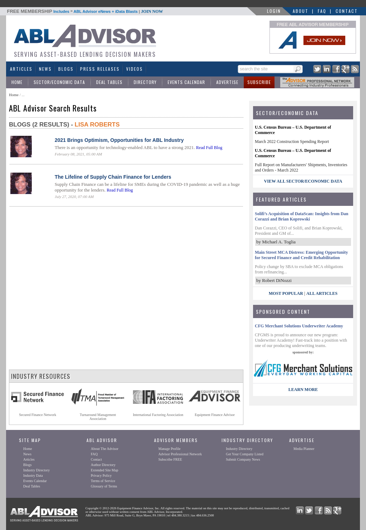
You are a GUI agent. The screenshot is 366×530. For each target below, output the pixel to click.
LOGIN (274, 11)
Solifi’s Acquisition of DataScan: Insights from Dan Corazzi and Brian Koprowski (301, 216)
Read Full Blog (209, 147)
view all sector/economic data (303, 181)
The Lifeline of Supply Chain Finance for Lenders (113, 177)
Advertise (227, 82)
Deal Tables (109, 82)
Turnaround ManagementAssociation (98, 417)
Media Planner (304, 449)
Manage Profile (169, 449)
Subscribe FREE (170, 459)
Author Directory (103, 465)
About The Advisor (104, 449)
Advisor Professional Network (180, 454)
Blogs (66, 69)
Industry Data (33, 475)
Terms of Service (103, 481)
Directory (145, 82)
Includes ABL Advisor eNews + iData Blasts (85, 11)
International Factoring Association (158, 415)
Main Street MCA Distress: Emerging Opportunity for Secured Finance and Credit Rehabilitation (301, 255)
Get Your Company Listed (244, 454)
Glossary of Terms (104, 486)
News (45, 69)
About (300, 11)
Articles (21, 69)
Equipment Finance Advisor (215, 415)
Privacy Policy (101, 475)
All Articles (321, 293)
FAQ (322, 11)
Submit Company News (243, 459)
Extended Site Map (104, 470)
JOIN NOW (152, 11)
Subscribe (259, 82)
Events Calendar (186, 82)
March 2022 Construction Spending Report (292, 141)
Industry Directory (36, 470)
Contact (347, 11)
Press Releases (100, 69)
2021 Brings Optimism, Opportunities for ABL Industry (119, 140)
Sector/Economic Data (59, 82)
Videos (134, 69)
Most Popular (286, 293)
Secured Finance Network (37, 415)
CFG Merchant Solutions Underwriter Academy (299, 325)
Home (17, 82)
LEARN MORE (303, 389)
